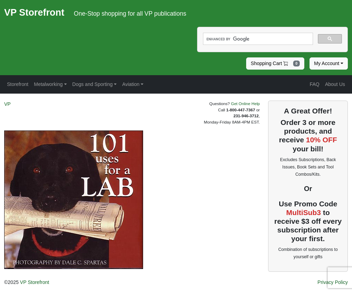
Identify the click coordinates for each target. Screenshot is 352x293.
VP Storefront (34, 282)
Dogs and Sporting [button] (92, 84)
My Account (326, 63)
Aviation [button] (131, 84)
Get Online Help (245, 103)
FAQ (314, 84)
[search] (257, 39)
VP (7, 104)
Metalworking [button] (48, 84)
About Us (335, 84)
